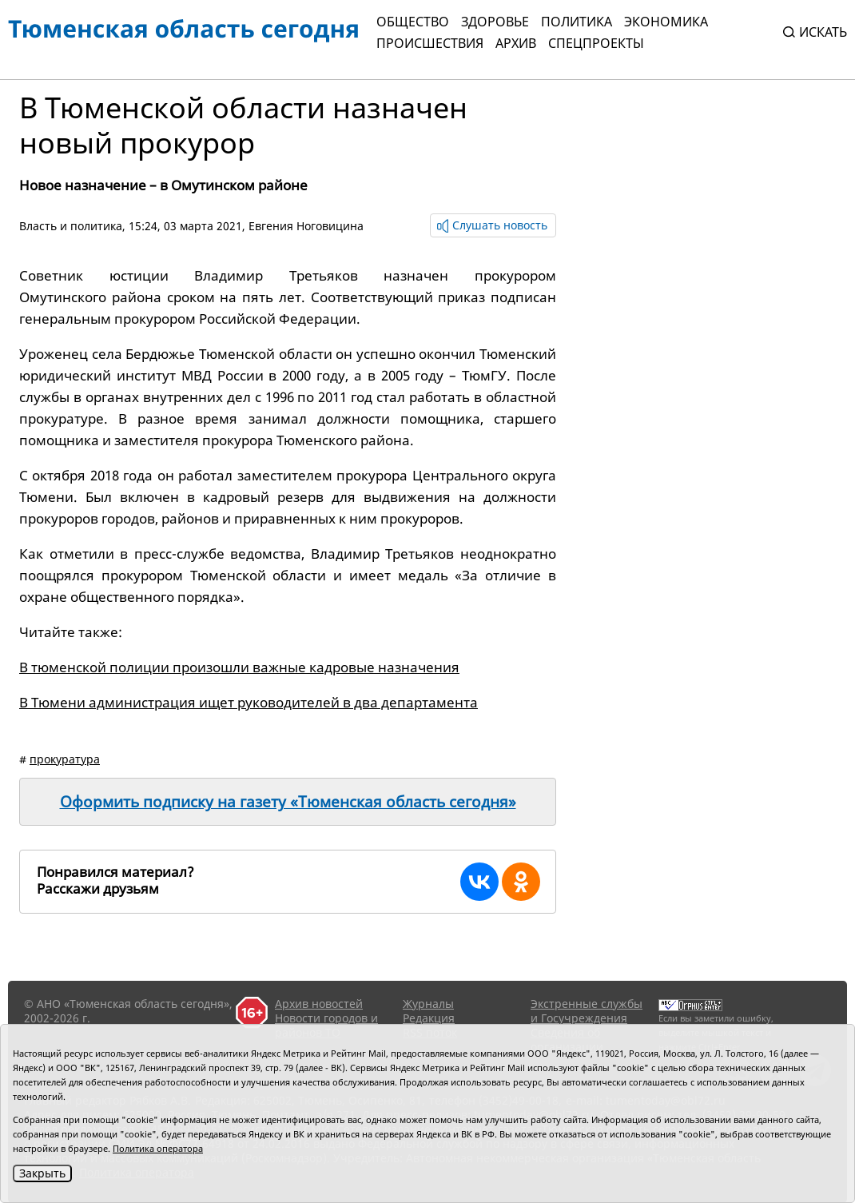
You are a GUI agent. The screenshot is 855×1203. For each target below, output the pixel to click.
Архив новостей (319, 1003)
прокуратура (65, 759)
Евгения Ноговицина (306, 225)
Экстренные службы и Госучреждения (586, 1011)
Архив (515, 43)
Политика (576, 21)
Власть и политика (70, 225)
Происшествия (429, 43)
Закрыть (42, 1173)
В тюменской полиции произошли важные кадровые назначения (239, 667)
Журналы (428, 1003)
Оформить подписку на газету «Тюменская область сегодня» (288, 801)
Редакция (429, 1018)
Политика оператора (158, 1148)
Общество (412, 21)
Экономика (666, 21)
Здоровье (495, 21)
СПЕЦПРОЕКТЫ (596, 43)
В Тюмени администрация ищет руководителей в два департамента (248, 702)
